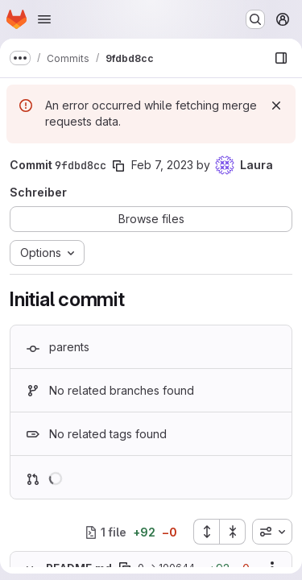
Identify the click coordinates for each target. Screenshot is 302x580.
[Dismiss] (276, 105)
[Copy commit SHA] (118, 166)
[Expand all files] (206, 532)
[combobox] (272, 532)
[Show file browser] (281, 58)
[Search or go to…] (255, 19)
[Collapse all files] (233, 532)
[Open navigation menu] (44, 19)
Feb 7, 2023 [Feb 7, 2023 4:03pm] (162, 165)
